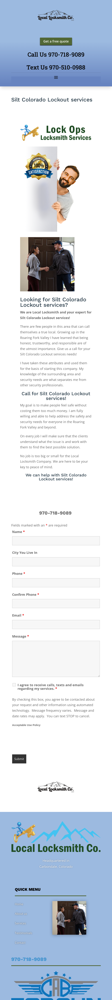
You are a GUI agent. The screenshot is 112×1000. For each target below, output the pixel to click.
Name (18, 532)
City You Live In (24, 552)
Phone (18, 573)
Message (20, 636)
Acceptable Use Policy (26, 725)
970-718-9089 (56, 513)
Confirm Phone (25, 594)
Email (18, 615)
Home (19, 904)
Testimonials (23, 933)
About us (21, 914)
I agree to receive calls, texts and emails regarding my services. (51, 686)
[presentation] (39, 741)
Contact (20, 943)
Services (20, 923)
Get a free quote (56, 41)
